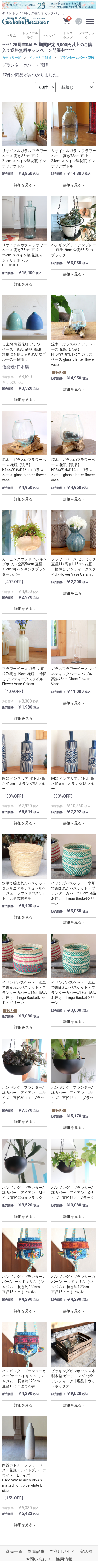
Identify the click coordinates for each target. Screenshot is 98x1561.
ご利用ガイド (61, 1551)
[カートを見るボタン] (66, 20)
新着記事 (36, 1551)
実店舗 (86, 1551)
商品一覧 (14, 1551)
